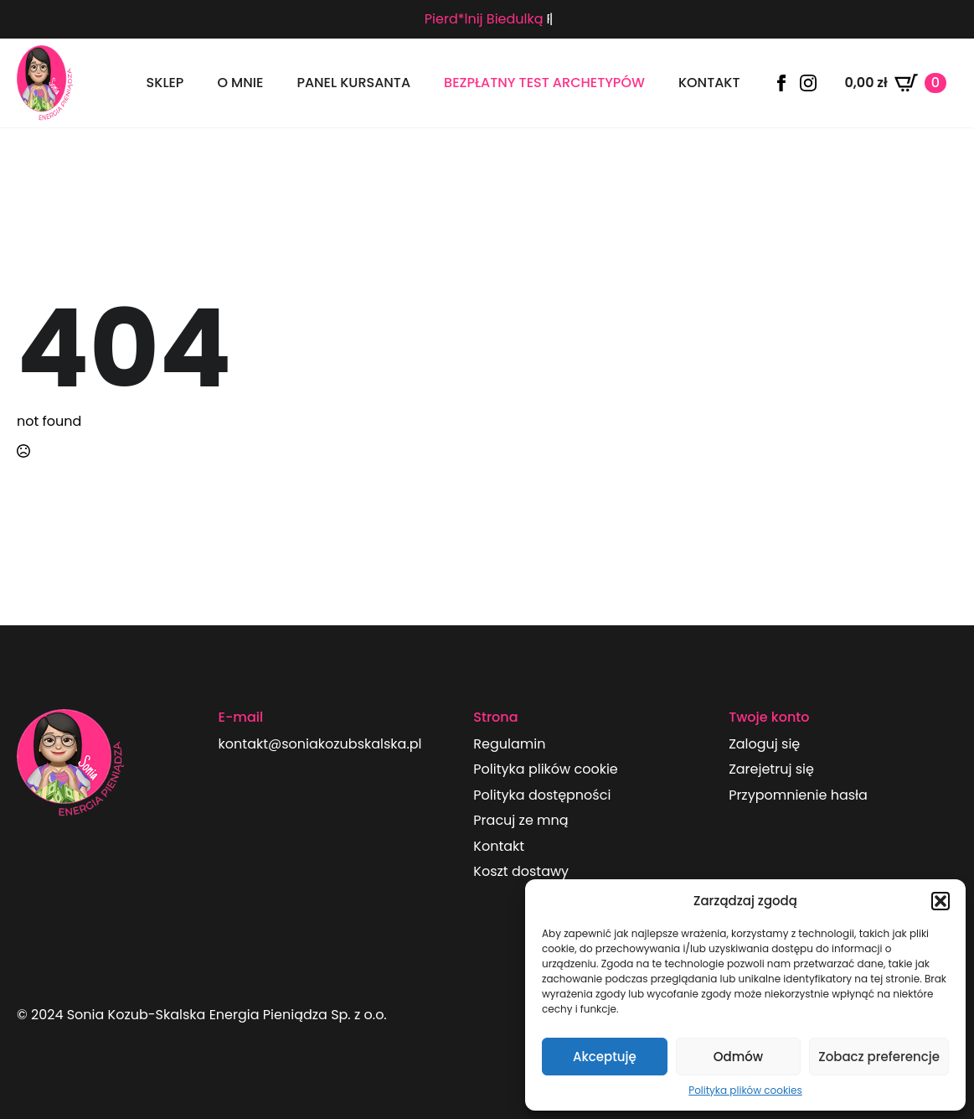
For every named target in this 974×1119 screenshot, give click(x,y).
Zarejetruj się (771, 769)
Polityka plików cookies (745, 1090)
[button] (940, 901)
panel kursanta (353, 82)
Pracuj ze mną (520, 820)
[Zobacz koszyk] (895, 83)
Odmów (738, 1056)
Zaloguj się (764, 744)
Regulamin (509, 744)
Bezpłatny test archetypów (544, 82)
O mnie (240, 82)
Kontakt (709, 82)
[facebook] (781, 83)
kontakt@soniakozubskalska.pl (320, 744)
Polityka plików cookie (545, 769)
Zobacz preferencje (879, 1056)
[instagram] (808, 83)
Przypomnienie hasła (798, 795)
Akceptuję (604, 1056)
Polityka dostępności (542, 795)
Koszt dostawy (521, 872)
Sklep (165, 82)
